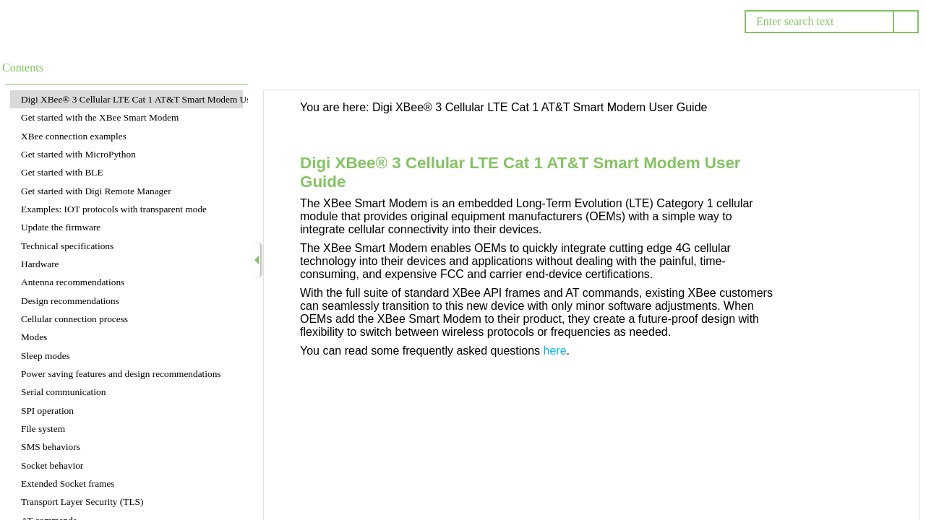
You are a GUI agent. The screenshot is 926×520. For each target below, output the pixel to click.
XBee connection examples (74, 136)
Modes (34, 337)
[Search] (819, 21)
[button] (905, 22)
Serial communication (63, 391)
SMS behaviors (50, 446)
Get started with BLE (62, 172)
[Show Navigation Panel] (256, 260)
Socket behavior (52, 465)
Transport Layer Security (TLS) (82, 501)
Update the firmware (60, 227)
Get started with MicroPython (78, 154)
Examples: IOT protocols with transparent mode (114, 209)
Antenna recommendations (72, 282)
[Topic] (591, 305)
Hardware (40, 264)
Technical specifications (67, 245)
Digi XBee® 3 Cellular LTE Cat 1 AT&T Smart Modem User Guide (152, 99)
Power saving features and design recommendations (120, 373)
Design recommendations (70, 300)
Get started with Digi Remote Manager (96, 191)
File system (43, 428)
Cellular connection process (74, 318)
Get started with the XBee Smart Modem (100, 117)
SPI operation (47, 410)
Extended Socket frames (68, 483)
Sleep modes (45, 355)
